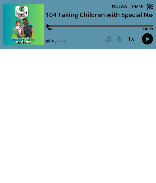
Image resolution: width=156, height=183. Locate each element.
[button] (109, 39)
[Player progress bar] (99, 26)
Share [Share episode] (137, 6)
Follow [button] (119, 6)
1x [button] (131, 39)
